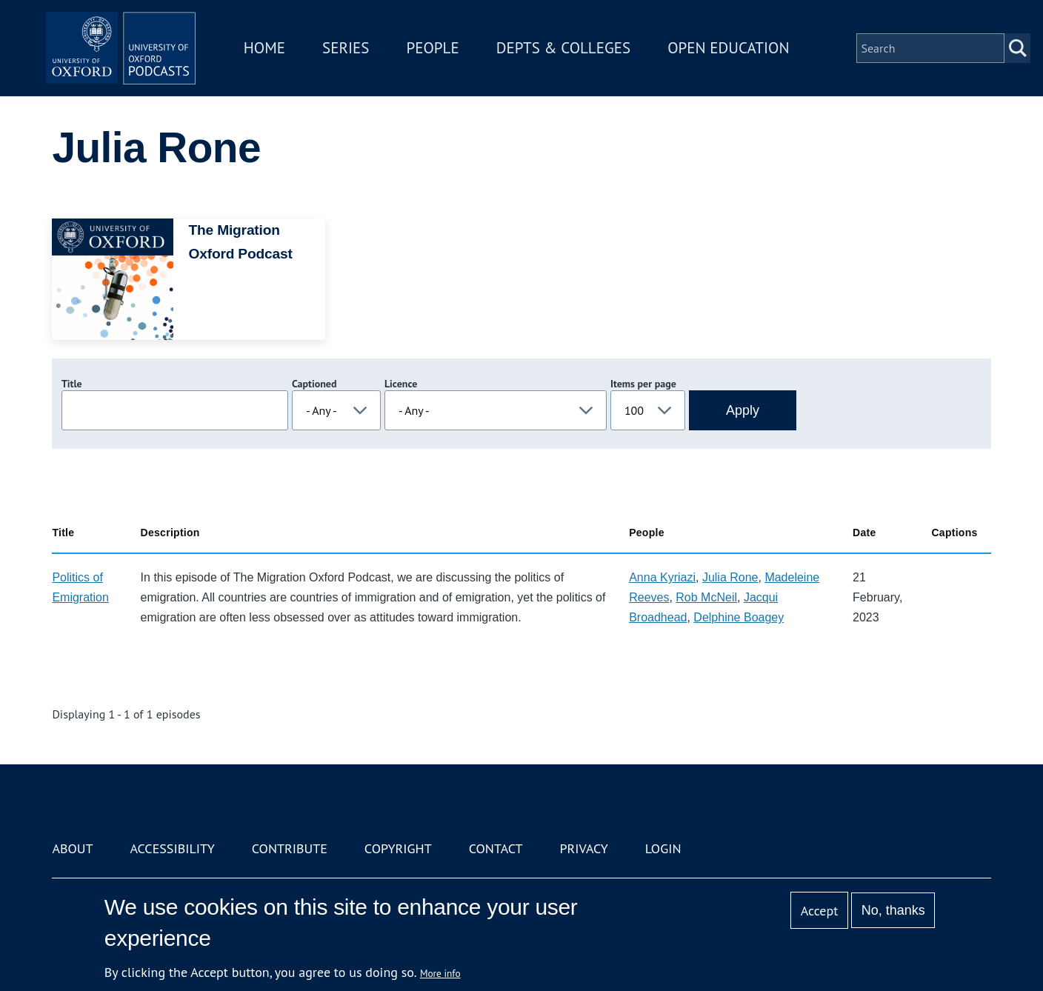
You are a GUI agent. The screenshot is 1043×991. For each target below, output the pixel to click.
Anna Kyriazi (662, 577)
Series (359, 54)
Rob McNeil (706, 597)
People (446, 54)
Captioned (314, 383)
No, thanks (893, 910)
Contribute (289, 848)
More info (440, 973)
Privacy (584, 848)
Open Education (742, 54)
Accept (820, 910)
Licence (400, 383)
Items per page (643, 383)
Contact (496, 848)
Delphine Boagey (738, 617)
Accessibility (172, 848)
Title (71, 383)
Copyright (398, 848)
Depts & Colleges (577, 54)
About (72, 848)
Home (278, 54)
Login (663, 848)
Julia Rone (730, 577)
